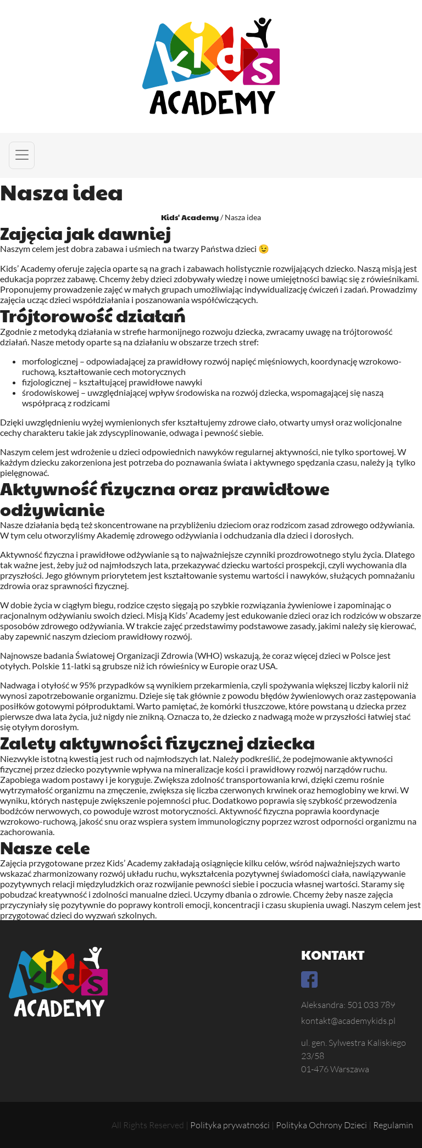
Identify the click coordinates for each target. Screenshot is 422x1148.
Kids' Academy (190, 217)
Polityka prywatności (230, 1124)
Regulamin (393, 1124)
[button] (21, 155)
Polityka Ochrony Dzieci (321, 1124)
